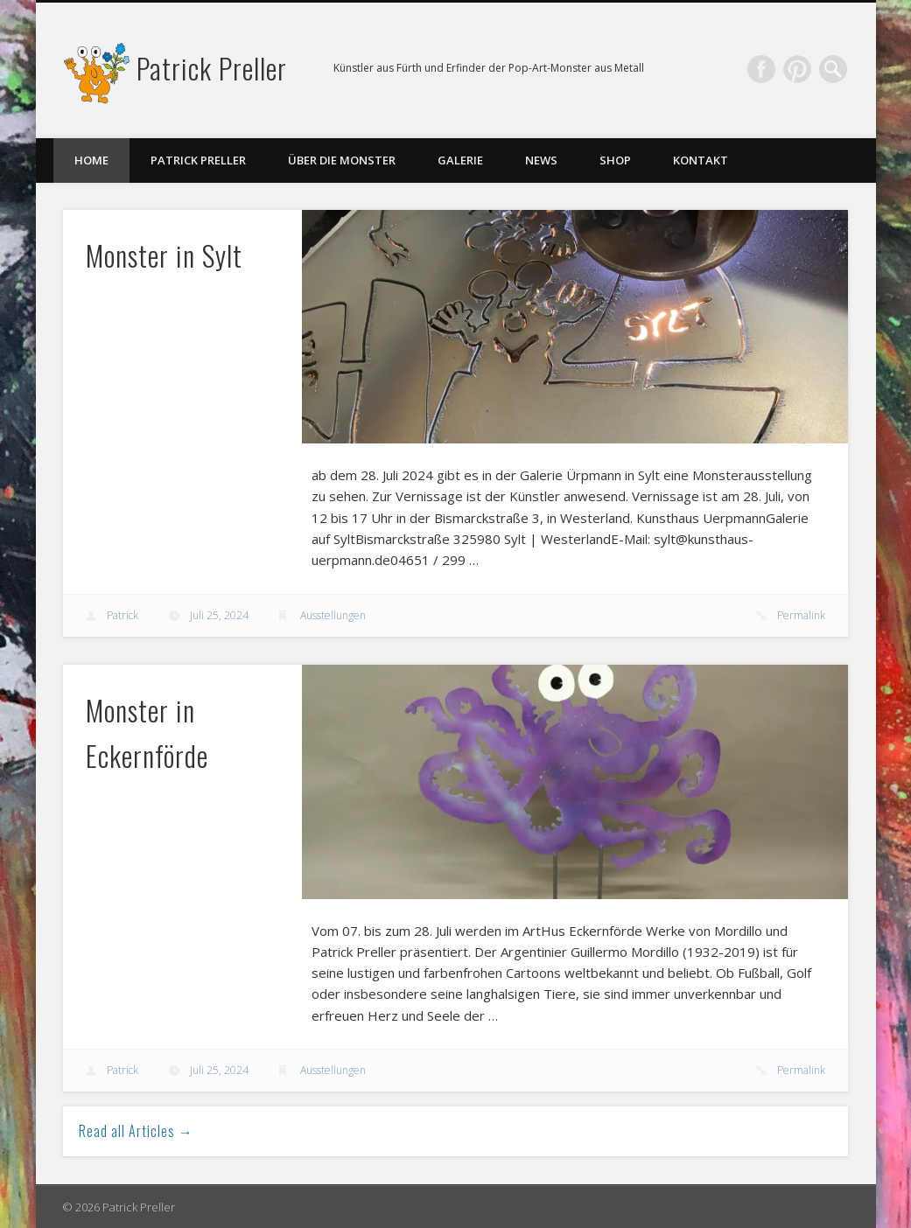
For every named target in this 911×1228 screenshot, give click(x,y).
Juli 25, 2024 (219, 615)
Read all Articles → (136, 1130)
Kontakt (700, 160)
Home (91, 160)
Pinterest (797, 69)
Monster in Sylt (164, 255)
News (541, 160)
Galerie (460, 160)
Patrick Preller (212, 67)
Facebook (761, 69)
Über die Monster (342, 160)
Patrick (122, 615)
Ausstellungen (333, 615)
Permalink (801, 615)
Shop (615, 160)
